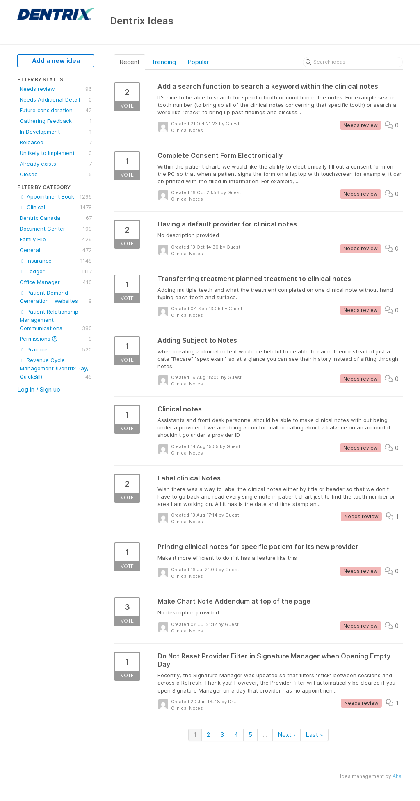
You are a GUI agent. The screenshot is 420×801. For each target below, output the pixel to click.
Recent (129, 62)
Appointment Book (56, 196)
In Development (56, 131)
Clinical (56, 207)
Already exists (56, 163)
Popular (198, 62)
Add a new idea (56, 61)
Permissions (56, 339)
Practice (56, 349)
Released (56, 142)
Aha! (398, 776)
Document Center (56, 228)
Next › (286, 735)
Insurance (56, 260)
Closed (56, 174)
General (56, 250)
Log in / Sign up (38, 389)
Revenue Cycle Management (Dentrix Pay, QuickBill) (56, 369)
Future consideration (56, 110)
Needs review (56, 89)
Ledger (56, 271)
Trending (163, 62)
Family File (56, 239)
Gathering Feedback (56, 121)
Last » (314, 735)
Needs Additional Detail (56, 99)
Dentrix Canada (56, 218)
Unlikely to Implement (56, 153)
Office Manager (56, 282)
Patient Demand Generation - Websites (56, 297)
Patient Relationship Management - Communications (56, 320)
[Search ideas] (353, 62)
